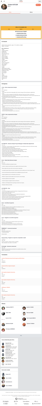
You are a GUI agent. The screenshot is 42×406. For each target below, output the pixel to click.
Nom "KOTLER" (8, 364)
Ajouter (39, 4)
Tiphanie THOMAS (30, 323)
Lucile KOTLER (8, 345)
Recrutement (15, 395)
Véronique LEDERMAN (10, 329)
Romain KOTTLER (8, 352)
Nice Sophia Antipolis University (8, 272)
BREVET (21, 29)
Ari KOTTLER (7, 349)
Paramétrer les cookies (31, 395)
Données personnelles (24, 395)
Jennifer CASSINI (30, 307)
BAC (9, 29)
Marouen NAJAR (30, 312)
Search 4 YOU (8, 318)
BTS (33, 29)
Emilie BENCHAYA (9, 381)
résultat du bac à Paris (21, 33)
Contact (9, 395)
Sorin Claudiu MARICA (31, 318)
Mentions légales (37, 395)
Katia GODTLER (8, 357)
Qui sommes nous (4, 395)
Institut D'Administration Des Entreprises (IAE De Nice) (13, 258)
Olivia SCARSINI (8, 378)
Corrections (19, 396)
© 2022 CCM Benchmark (25, 396)
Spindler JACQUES (9, 323)
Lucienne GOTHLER (8, 360)
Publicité (12, 395)
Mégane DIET (8, 374)
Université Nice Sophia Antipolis (8, 265)
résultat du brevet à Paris (21, 35)
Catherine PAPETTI (10, 307)
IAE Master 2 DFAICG (6, 287)
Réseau (31, 12)
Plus (21, 335)
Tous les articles (15, 396)
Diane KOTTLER (8, 343)
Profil (10, 12)
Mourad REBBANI (9, 385)
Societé (19, 395)
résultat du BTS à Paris (21, 37)
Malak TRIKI (8, 312)
